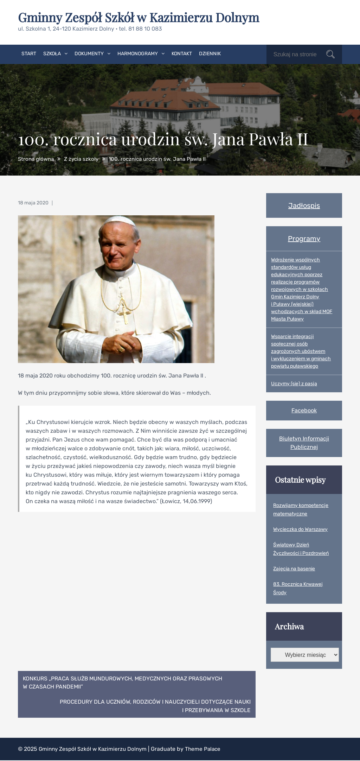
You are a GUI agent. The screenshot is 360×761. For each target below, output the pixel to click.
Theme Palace (207, 749)
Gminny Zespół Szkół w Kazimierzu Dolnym (141, 16)
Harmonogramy (137, 53)
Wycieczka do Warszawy (300, 529)
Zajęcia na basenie (294, 568)
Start (28, 53)
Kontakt (182, 53)
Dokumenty (89, 53)
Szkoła (52, 53)
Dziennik (210, 53)
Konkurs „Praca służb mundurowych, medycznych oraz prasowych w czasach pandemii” (125, 682)
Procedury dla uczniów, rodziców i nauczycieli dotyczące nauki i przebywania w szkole (152, 706)
